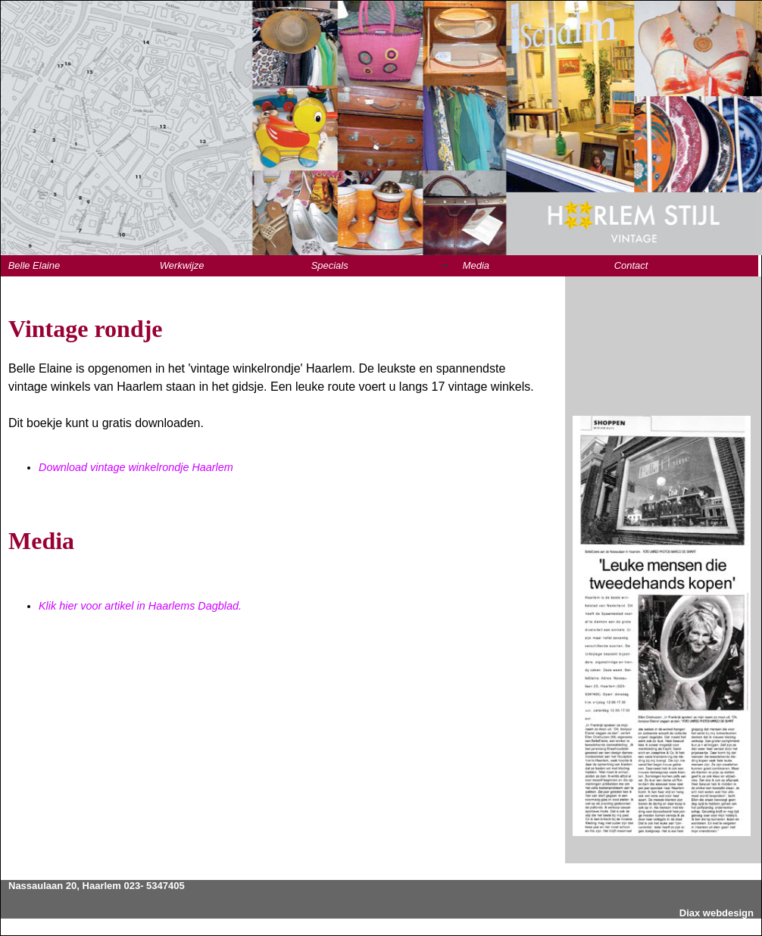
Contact (631, 265)
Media (476, 265)
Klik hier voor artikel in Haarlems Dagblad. (140, 606)
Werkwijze (182, 265)
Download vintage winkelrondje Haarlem (136, 467)
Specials (329, 265)
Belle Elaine (34, 265)
